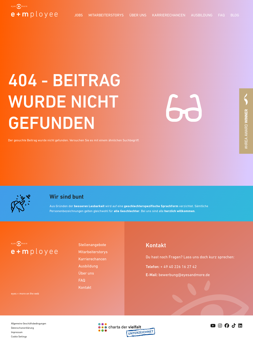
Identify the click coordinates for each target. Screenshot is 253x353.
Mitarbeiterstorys (106, 15)
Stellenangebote (92, 245)
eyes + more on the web (25, 293)
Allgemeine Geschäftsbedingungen (28, 323)
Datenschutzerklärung (22, 328)
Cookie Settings (19, 336)
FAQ (221, 15)
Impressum (17, 332)
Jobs (78, 15)
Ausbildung (202, 15)
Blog (234, 15)
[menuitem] (78, 14)
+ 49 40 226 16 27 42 (178, 266)
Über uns (137, 15)
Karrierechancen (168, 15)
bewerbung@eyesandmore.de (184, 275)
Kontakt (84, 287)
